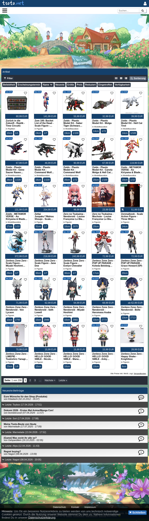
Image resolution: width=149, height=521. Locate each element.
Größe (70, 86)
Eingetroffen (105, 86)
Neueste (59, 86)
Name (48, 86)
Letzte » (63, 383)
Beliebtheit (9, 86)
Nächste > (50, 383)
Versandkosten (140, 376)
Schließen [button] (137, 512)
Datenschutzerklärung (41, 517)
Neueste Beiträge (13, 393)
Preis (79, 86)
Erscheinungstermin (29, 86)
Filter (8, 80)
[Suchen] (142, 11)
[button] (4, 10)
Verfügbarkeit (122, 86)
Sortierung (138, 80)
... (40, 383)
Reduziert (90, 86)
